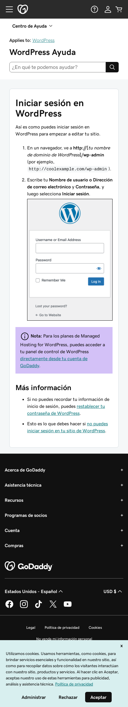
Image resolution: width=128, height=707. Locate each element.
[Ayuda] (94, 9)
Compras (14, 545)
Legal (30, 627)
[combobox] (57, 67)
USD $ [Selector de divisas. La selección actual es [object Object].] (113, 591)
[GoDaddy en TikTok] (38, 607)
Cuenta (12, 530)
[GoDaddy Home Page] (29, 566)
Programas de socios (26, 515)
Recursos (14, 500)
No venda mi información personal (64, 639)
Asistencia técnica (23, 485)
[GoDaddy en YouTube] (67, 607)
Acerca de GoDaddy (25, 469)
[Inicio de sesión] (107, 9)
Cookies (95, 627)
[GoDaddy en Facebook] (9, 607)
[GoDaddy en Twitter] (53, 607)
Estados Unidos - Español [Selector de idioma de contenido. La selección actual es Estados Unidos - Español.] (34, 591)
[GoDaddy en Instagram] (24, 607)
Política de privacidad (62, 627)
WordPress (43, 40)
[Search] (112, 67)
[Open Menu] (7, 9)
